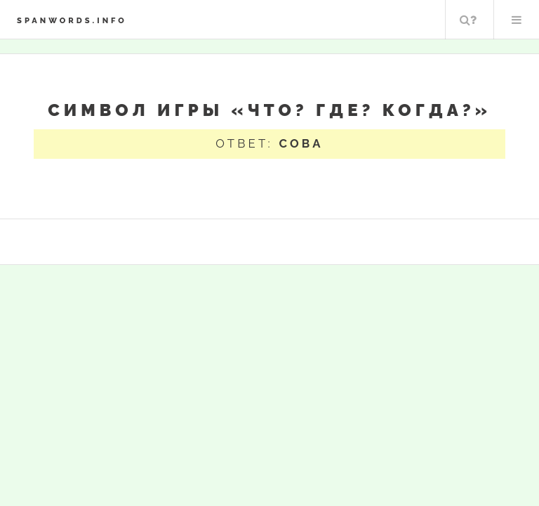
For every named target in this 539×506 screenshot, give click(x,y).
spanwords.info (72, 20)
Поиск (468, 19)
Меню (516, 19)
